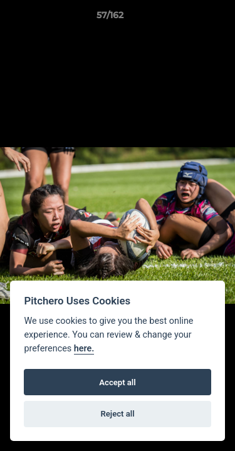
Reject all (117, 413)
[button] (189, 18)
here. (84, 348)
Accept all (117, 382)
